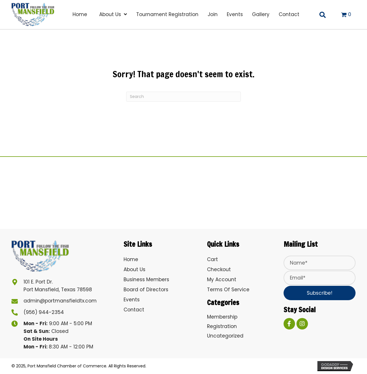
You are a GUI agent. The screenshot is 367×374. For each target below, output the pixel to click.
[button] (320, 293)
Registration (222, 326)
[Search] (183, 97)
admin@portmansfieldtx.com (60, 300)
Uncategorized (225, 335)
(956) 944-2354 (44, 312)
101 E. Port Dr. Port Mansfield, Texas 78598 (58, 285)
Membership (222, 316)
